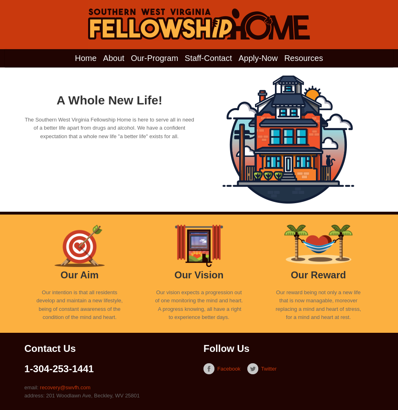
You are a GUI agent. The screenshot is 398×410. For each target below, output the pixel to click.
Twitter (269, 369)
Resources (303, 58)
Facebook (228, 369)
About (113, 58)
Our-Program (154, 58)
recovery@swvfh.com (65, 387)
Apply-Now (258, 58)
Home (86, 58)
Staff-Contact (208, 58)
